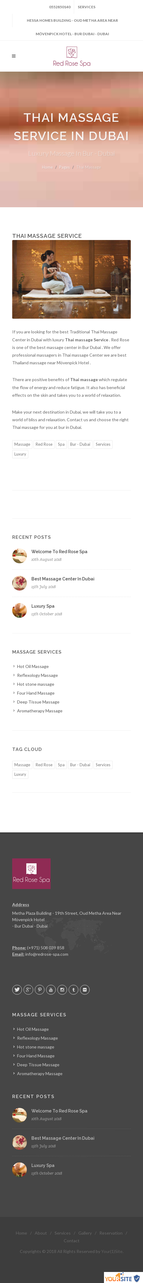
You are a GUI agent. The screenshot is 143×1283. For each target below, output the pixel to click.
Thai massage (25, 427)
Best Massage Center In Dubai (63, 578)
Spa (61, 444)
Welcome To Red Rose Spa (59, 551)
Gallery (85, 1233)
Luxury (20, 454)
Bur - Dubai (80, 444)
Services (86, 7)
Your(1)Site (112, 1251)
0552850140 (59, 7)
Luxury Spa (43, 606)
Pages (64, 167)
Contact (72, 1240)
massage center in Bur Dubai (74, 347)
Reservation (111, 1233)
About (41, 1233)
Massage (22, 444)
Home (47, 167)
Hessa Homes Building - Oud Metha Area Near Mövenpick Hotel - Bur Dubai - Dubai (72, 22)
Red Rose (44, 444)
